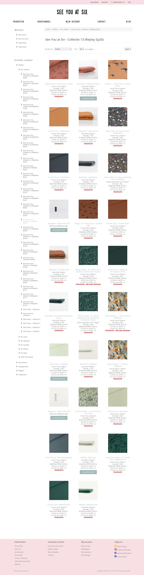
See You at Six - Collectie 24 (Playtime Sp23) (30, 137)
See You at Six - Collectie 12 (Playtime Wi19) (30, 229)
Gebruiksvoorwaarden (22, 561)
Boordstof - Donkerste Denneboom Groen (59, 317)
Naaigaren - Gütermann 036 (59, 223)
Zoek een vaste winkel (55, 546)
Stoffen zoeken (53, 549)
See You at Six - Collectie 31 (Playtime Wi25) (30, 83)
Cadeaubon (22, 375)
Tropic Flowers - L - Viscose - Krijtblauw (118, 365)
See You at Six (23, 39)
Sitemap (17, 564)
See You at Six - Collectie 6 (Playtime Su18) (30, 273)
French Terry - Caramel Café (118, 223)
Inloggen (105, 2)
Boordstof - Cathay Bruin (88, 131)
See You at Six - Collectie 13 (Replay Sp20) (30, 221)
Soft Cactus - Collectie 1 (31, 331)
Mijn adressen (86, 552)
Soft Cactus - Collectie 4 (31, 319)
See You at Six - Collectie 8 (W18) (29, 258)
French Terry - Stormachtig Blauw (59, 458)
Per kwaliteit (25, 341)
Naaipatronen (23, 367)
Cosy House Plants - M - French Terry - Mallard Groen (118, 459)
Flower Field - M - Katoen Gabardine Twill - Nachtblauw (118, 178)
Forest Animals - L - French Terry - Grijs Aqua (88, 412)
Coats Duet (22, 47)
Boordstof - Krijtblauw (88, 364)
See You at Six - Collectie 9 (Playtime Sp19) (30, 252)
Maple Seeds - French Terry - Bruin (58, 84)
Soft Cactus (22, 35)
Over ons (18, 549)
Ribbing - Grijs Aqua (88, 458)
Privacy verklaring (21, 558)
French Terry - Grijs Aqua (117, 411)
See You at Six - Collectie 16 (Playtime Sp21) (30, 198)
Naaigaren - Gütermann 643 (59, 411)
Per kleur (24, 353)
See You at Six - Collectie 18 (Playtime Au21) (30, 183)
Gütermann (22, 43)
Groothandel (44, 21)
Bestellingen (85, 549)
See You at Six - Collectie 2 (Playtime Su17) (30, 303)
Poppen (21, 371)
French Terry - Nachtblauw (59, 177)
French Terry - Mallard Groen (59, 505)
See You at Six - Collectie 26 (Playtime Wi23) (30, 122)
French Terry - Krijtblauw (58, 364)
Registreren (94, 2)
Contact (102, 21)
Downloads (18, 555)
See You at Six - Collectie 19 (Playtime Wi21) (30, 175)
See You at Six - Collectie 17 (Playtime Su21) (30, 190)
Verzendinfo (19, 546)
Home (48, 29)
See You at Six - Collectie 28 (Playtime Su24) (30, 106)
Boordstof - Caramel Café (59, 270)
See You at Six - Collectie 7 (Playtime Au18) (30, 265)
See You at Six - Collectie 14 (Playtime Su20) (30, 213)
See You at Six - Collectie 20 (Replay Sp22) (30, 167)
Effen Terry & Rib (27, 357)
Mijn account (73, 21)
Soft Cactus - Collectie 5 (31, 309)
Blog (128, 21)
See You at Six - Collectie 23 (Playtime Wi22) (30, 144)
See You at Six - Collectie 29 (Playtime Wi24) (30, 99)
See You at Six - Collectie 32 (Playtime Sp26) (30, 76)
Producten (18, 21)
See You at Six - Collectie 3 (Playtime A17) (30, 296)
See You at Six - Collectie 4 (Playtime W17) (30, 288)
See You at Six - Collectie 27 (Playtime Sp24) (30, 114)
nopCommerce (24, 571)
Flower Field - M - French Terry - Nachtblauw (117, 132)
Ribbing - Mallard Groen (88, 505)
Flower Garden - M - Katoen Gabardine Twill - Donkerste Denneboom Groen (88, 318)
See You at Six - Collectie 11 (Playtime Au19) (30, 236)
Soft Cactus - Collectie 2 (31, 327)
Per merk (24, 337)
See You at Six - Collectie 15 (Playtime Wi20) (30, 206)
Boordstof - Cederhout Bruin (88, 84)
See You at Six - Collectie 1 (28, 314)
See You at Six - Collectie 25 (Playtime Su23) (30, 129)
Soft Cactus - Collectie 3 (31, 323)
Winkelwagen (85, 555)
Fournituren (22, 363)
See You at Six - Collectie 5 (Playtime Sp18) (30, 280)
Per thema (24, 349)
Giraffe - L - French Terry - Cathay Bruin (118, 85)
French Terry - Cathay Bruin (59, 131)
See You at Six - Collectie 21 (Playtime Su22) (30, 160)
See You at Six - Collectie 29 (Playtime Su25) (30, 91)
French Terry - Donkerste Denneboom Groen (118, 271)
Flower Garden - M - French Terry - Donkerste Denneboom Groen (88, 271)
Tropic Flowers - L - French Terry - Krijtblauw (118, 317)
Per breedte (25, 345)
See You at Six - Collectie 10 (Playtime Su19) (30, 244)
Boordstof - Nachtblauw (88, 177)
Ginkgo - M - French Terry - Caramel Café (88, 224)
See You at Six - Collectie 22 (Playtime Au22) (30, 152)
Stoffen (55, 29)
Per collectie (64, 29)
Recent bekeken (53, 552)
